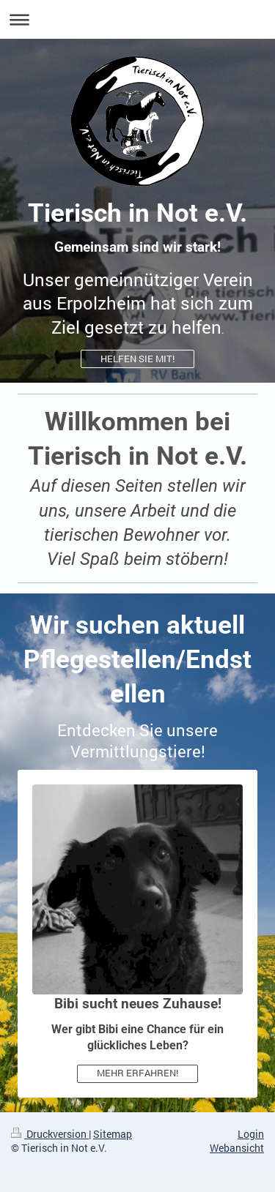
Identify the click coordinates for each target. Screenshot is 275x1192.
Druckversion (50, 1134)
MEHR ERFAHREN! (137, 1072)
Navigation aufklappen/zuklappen (137, 19)
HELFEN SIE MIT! (137, 358)
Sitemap (112, 1134)
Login (251, 1134)
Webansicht (237, 1148)
